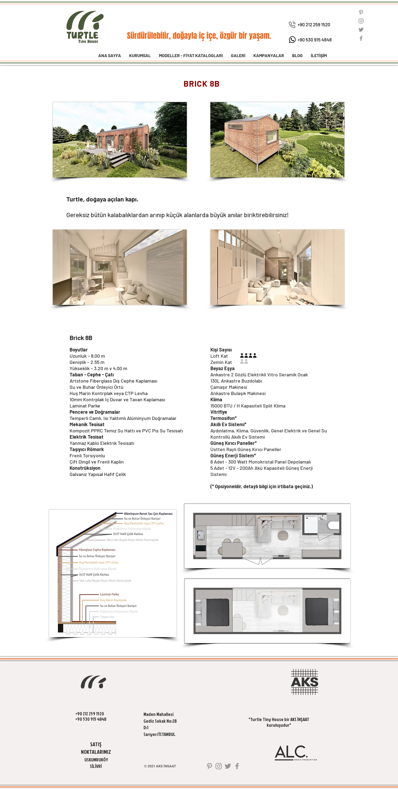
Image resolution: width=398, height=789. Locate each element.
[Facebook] (361, 38)
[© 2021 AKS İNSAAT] (159, 766)
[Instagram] (361, 21)
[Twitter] (361, 29)
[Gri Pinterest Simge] (361, 12)
